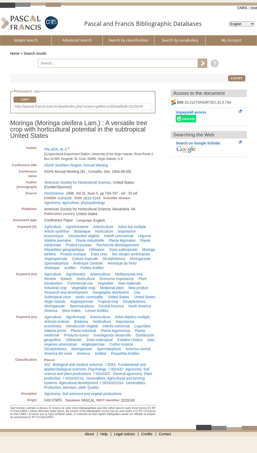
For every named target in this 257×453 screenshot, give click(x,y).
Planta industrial (83, 331)
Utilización (73, 340)
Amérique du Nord (122, 263)
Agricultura (52, 317)
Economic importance (116, 279)
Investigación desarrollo (112, 335)
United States (118, 297)
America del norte (58, 353)
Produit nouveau (79, 245)
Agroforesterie (77, 227)
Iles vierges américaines (131, 254)
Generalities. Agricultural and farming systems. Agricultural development (94, 380)
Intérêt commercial (118, 236)
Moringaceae (140, 259)
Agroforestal (75, 317)
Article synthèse (57, 231)
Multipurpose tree (129, 274)
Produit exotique (73, 254)
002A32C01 (74, 378)
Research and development (66, 292)
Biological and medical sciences (78, 365)
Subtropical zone (57, 297)
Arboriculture (103, 227)
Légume (144, 236)
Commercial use (80, 283)
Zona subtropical (100, 340)
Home (15, 53)
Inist (253, 8)
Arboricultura (100, 317)
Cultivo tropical (121, 344)
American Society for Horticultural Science (77, 182)
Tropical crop (108, 301)
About (89, 434)
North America (140, 306)
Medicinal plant (112, 288)
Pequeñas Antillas (125, 353)
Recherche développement (117, 245)
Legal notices (124, 434)
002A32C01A (113, 383)
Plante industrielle (90, 240)
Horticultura (102, 321)
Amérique (52, 268)
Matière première (57, 240)
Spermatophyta (56, 263)
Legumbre (142, 326)
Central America (111, 306)
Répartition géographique (64, 250)
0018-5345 (91, 198)
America (50, 311)
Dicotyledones (114, 259)
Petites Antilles (92, 268)
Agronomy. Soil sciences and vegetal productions (83, 394)
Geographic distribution (111, 292)
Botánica (81, 321)
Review (50, 279)
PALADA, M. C (56, 149)
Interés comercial (116, 326)
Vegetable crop (83, 288)
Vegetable (105, 283)
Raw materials (129, 283)
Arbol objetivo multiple (132, 317)
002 (47, 365)
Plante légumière (122, 240)
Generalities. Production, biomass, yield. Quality (95, 385)
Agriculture (52, 227)
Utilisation (97, 250)
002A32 (117, 369)
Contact (165, 434)
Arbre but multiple (132, 227)
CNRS (242, 8)
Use (137, 292)
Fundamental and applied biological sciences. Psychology (95, 367)
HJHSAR (65, 198)
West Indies (71, 311)
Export (236, 78)
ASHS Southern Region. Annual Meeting (76, 165)
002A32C (103, 374)
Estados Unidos (129, 340)
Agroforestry (75, 274)
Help (104, 434)
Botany (66, 279)
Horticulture (104, 231)
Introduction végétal (83, 236)
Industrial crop (55, 288)
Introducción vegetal (82, 326)
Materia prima (55, 331)
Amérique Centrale (88, 263)
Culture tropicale (85, 259)
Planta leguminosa (115, 331)
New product (138, 288)
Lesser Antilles (96, 311)
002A (111, 365)
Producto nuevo (76, 335)
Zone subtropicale (123, 250)
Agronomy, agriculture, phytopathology (74, 203)
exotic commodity (89, 297)
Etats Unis (99, 254)
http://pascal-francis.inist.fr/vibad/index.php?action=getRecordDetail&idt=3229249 (79, 106)
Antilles (70, 268)
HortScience (54, 193)
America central (138, 349)
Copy (25, 99)
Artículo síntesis (57, 321)
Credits (146, 434)
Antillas (100, 353)
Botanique (82, 231)
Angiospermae (55, 259)
